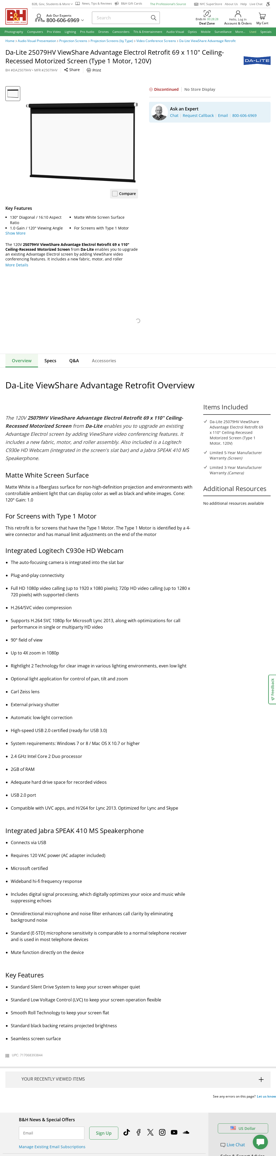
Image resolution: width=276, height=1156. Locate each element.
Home (10, 41)
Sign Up (104, 1103)
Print (94, 70)
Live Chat (256, 4)
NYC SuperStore (208, 4)
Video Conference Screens (156, 41)
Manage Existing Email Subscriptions (52, 1117)
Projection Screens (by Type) (112, 41)
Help (243, 4)
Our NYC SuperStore (99, 1149)
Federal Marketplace (161, 1142)
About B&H (91, 1142)
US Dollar (243, 1098)
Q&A (74, 361)
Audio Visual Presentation (37, 41)
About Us (231, 4)
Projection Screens (73, 41)
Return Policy (31, 1142)
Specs (50, 361)
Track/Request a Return (40, 1149)
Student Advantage (160, 1149)
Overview (22, 361)
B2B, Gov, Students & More (52, 4)
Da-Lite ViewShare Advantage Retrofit (207, 41)
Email (28, 1103)
